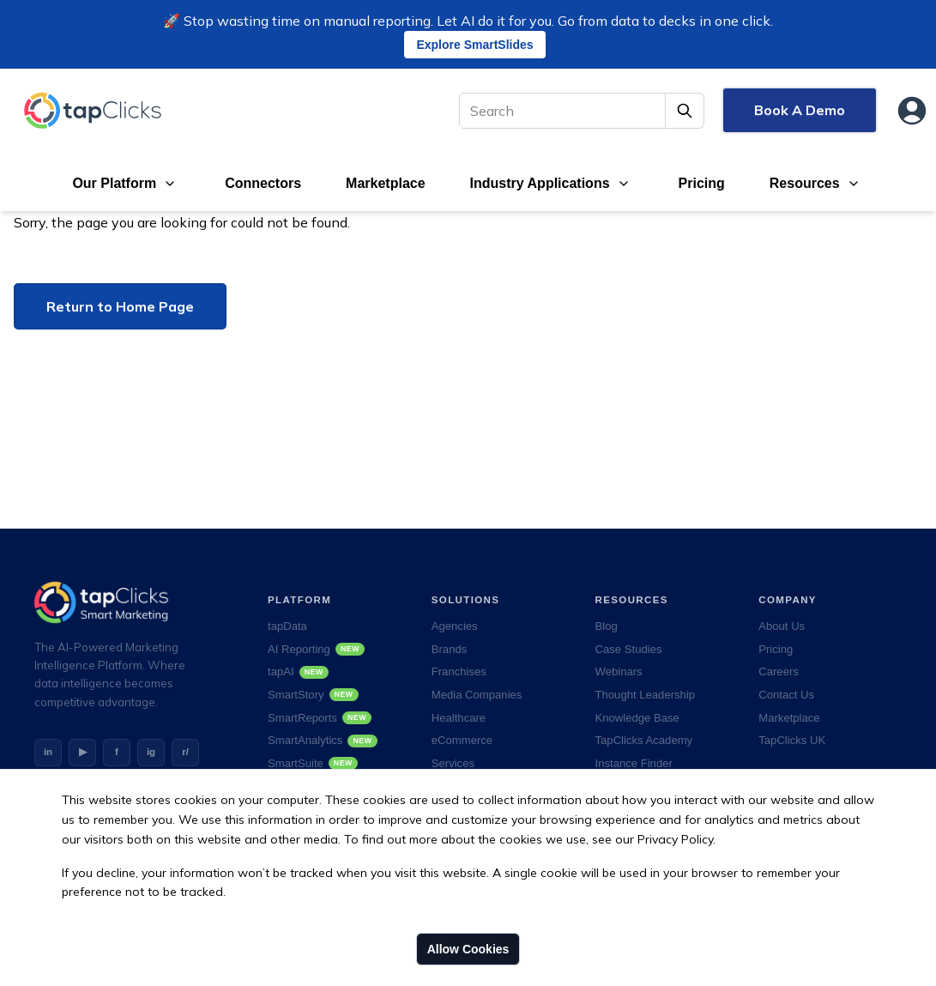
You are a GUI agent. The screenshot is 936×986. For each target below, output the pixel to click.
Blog (606, 626)
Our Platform (114, 183)
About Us (781, 626)
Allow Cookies (468, 949)
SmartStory (313, 694)
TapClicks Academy (644, 740)
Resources (805, 183)
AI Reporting (316, 649)
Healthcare (459, 717)
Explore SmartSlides (474, 44)
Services (453, 763)
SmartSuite (313, 763)
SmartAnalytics (322, 740)
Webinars (619, 671)
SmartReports (319, 717)
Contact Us (786, 694)
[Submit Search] (685, 111)
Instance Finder (634, 763)
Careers (778, 671)
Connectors (263, 183)
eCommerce (462, 740)
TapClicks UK (791, 740)
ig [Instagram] (151, 752)
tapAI (298, 671)
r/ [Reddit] (185, 752)
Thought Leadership (645, 694)
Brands (450, 649)
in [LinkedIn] (48, 752)
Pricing (702, 183)
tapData (287, 626)
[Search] (562, 111)
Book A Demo (799, 109)
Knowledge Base (637, 717)
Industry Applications (540, 183)
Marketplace (386, 183)
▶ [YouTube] (83, 752)
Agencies (455, 626)
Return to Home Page (120, 306)
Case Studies (628, 649)
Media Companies (477, 694)
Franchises (459, 671)
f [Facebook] (116, 752)
